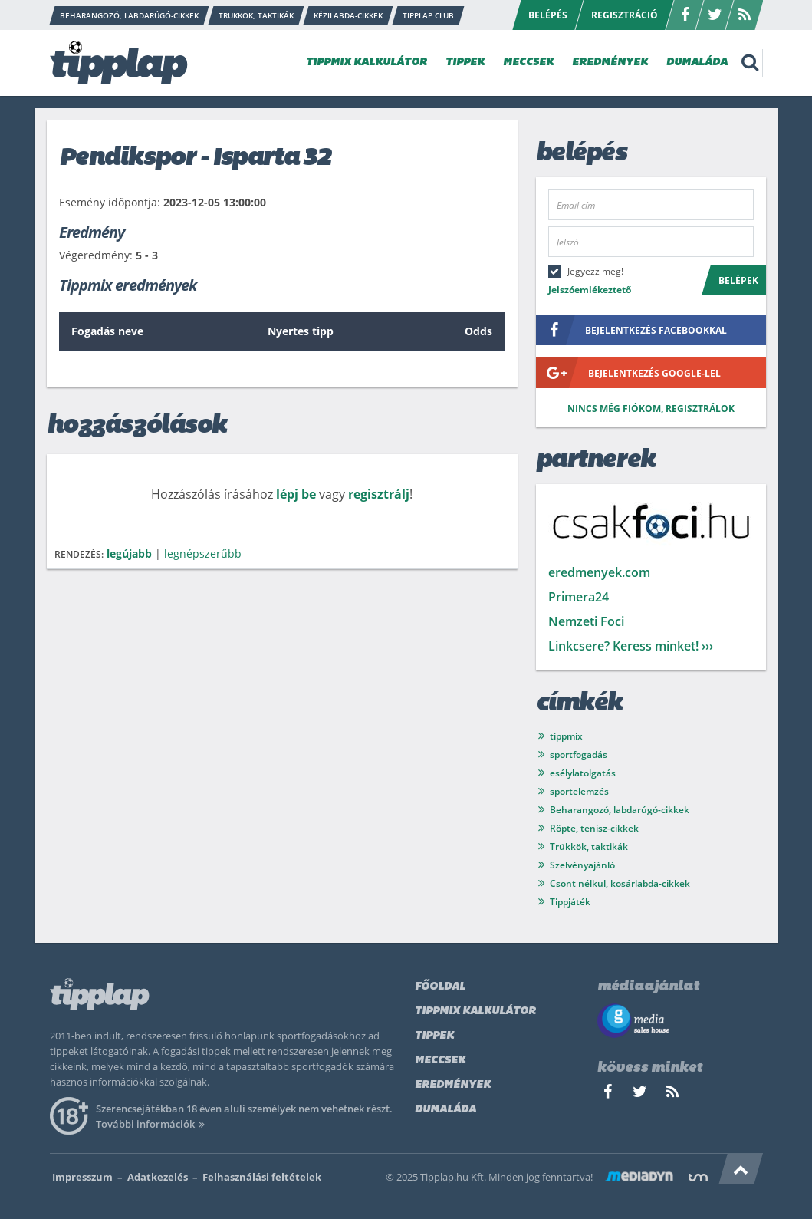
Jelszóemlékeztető (589, 289)
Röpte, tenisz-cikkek (594, 828)
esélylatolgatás (583, 772)
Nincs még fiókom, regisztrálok (651, 408)
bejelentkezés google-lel (628, 372)
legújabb (129, 553)
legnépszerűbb (203, 553)
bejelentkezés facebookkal (631, 330)
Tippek (434, 1036)
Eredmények (453, 1085)
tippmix (566, 736)
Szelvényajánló (582, 864)
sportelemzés (579, 791)
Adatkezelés (157, 1177)
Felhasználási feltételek (261, 1177)
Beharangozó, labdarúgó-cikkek (619, 809)
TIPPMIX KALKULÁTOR (366, 62)
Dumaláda (445, 1109)
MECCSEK (528, 62)
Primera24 (578, 596)
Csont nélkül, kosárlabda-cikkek (620, 883)
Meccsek (440, 1060)
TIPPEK (465, 62)
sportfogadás (578, 754)
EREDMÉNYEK (610, 62)
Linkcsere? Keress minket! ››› (630, 646)
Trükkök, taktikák (589, 846)
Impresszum (82, 1177)
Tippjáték (570, 901)
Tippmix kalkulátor (475, 1011)
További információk (153, 1124)
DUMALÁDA (697, 62)
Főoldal (440, 987)
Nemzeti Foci (586, 621)
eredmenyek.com (599, 572)
